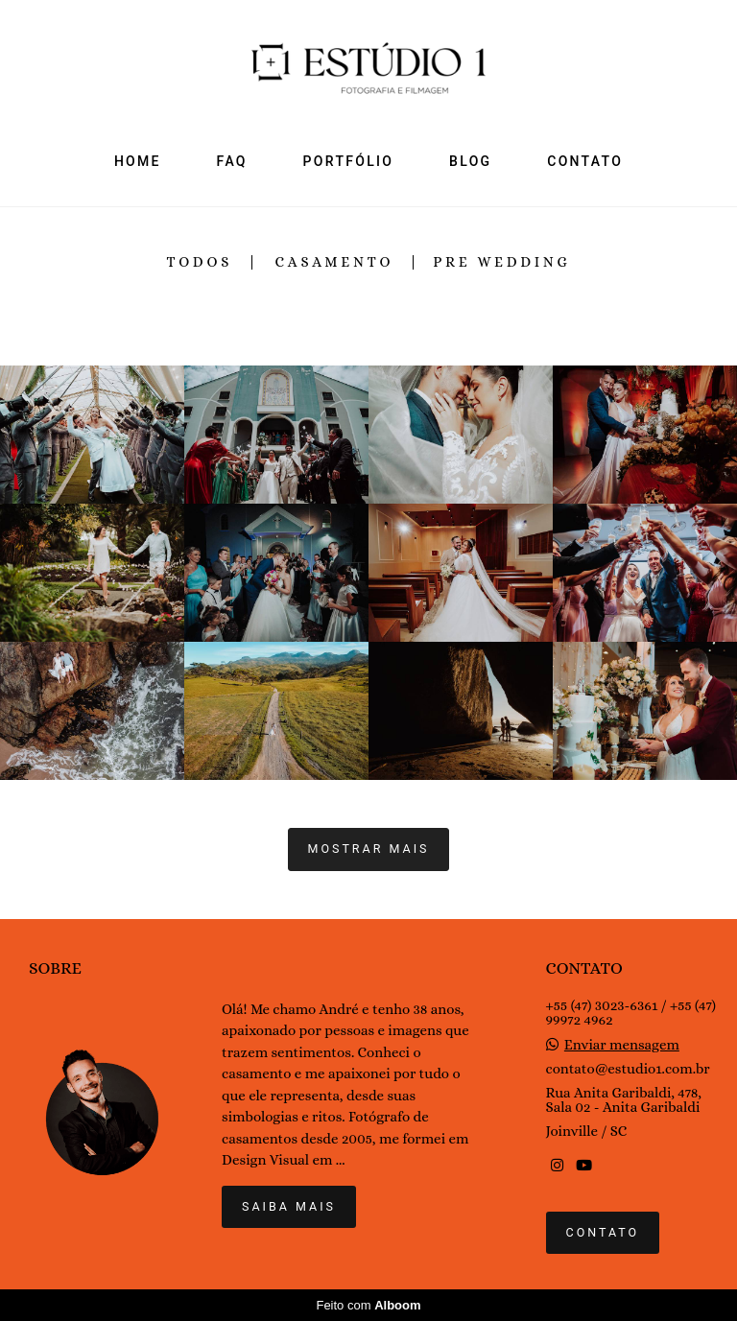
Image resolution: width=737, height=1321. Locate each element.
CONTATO (585, 161)
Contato (603, 1232)
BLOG (470, 161)
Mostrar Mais (369, 848)
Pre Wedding (501, 262)
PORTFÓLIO (348, 161)
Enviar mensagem (621, 1045)
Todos (199, 262)
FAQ (232, 161)
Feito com (368, 1305)
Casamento (334, 262)
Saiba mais (289, 1206)
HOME (137, 161)
